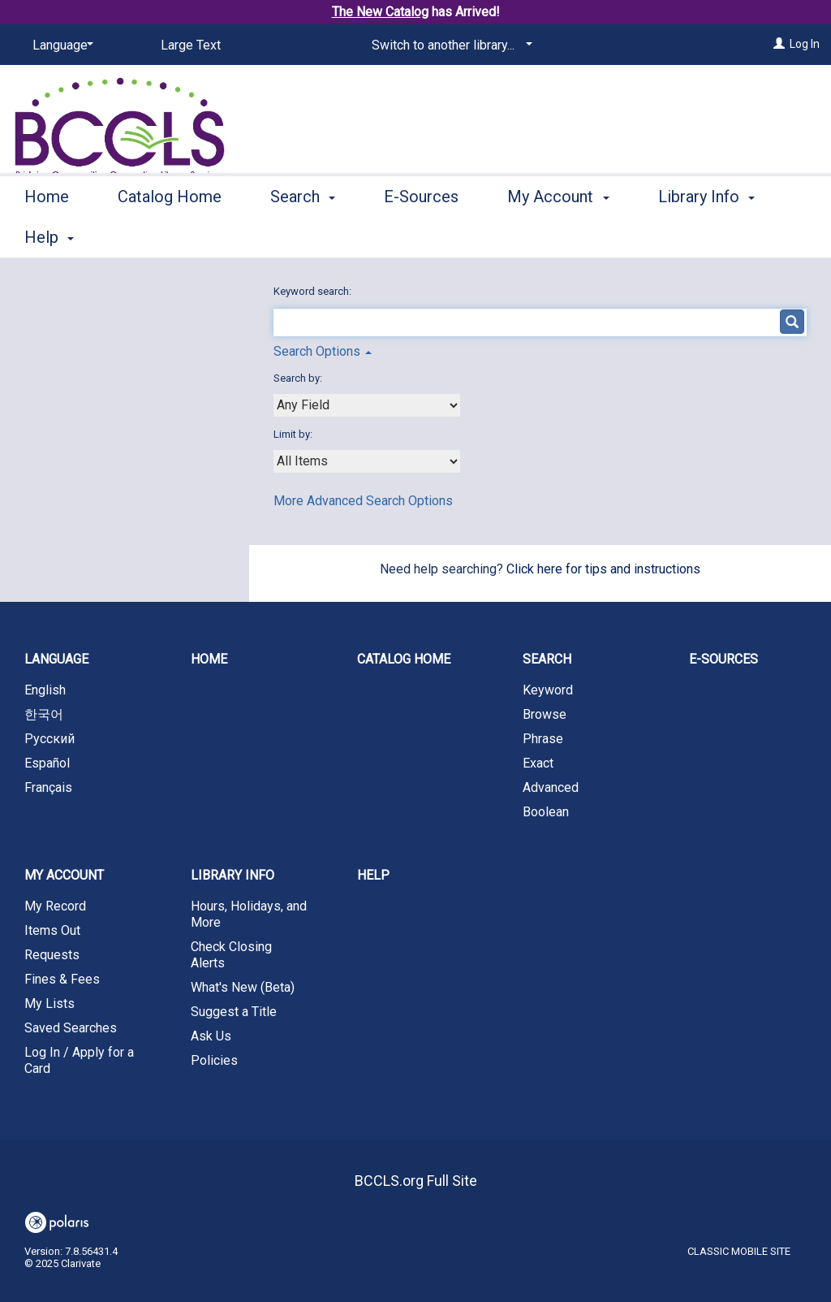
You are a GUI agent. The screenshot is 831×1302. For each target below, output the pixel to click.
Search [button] (302, 234)
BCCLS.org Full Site (416, 1180)
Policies (214, 1060)
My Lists (49, 1003)
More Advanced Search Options (363, 500)
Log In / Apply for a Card (79, 1060)
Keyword (548, 690)
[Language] (60, 45)
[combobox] (366, 405)
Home (46, 234)
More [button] (690, 237)
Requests (52, 954)
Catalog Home (170, 234)
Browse (544, 714)
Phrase (543, 738)
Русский (49, 738)
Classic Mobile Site (738, 1251)
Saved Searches (70, 1028)
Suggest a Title (234, 1011)
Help (373, 875)
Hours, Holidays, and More (249, 914)
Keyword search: (313, 291)
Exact (538, 763)
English (45, 690)
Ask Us (211, 1036)
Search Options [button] (322, 351)
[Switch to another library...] (449, 45)
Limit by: (294, 434)
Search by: (299, 378)
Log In (805, 43)
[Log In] (779, 43)
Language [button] (56, 659)
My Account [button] (558, 234)
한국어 (43, 714)
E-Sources (421, 234)
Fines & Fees (62, 979)
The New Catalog (380, 11)
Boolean (546, 812)
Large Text (191, 45)
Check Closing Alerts (231, 955)
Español (47, 763)
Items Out (52, 930)
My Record (55, 906)
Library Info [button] (232, 875)
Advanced (551, 787)
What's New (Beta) (243, 987)
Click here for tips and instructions (603, 569)
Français (48, 787)
